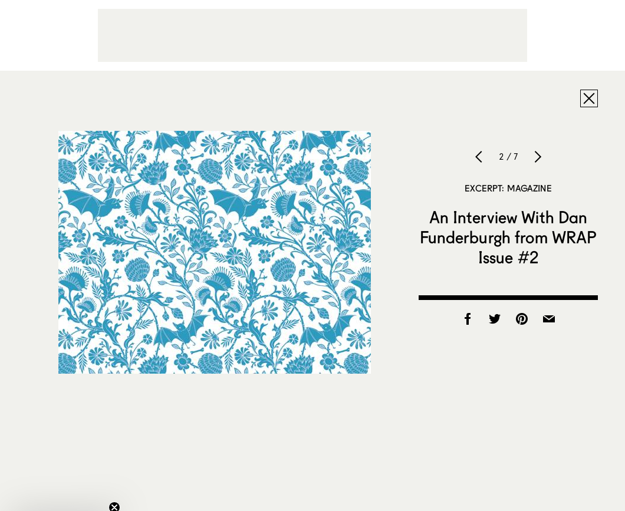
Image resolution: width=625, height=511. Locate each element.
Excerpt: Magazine (508, 188)
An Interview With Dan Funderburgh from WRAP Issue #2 (508, 237)
